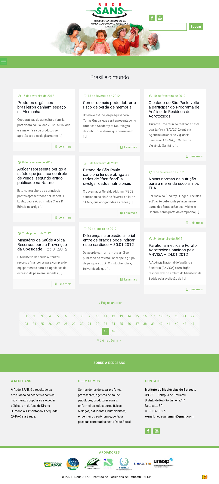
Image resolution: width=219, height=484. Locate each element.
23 (26, 324)
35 (121, 324)
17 (153, 316)
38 (145, 324)
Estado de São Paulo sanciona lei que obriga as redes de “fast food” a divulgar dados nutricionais (107, 176)
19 (168, 316)
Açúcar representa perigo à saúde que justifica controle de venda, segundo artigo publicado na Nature (42, 176)
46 (113, 331)
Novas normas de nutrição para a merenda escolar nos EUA (174, 183)
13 (121, 316)
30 (81, 324)
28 (66, 324)
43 (184, 324)
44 (192, 324)
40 (161, 324)
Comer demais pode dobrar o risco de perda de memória (109, 105)
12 (113, 316)
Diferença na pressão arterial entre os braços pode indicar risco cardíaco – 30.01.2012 (109, 240)
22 (192, 316)
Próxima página (109, 340)
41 (168, 324)
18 (161, 316)
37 (137, 324)
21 (184, 316)
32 (97, 324)
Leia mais (65, 146)
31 (89, 324)
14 (129, 316)
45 (105, 331)
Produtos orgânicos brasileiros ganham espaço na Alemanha (41, 107)
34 (113, 324)
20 (176, 316)
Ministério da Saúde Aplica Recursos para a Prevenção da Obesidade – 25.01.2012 (42, 245)
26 (50, 324)
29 (73, 324)
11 (105, 316)
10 (97, 316)
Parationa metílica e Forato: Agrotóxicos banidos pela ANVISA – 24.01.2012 (173, 250)
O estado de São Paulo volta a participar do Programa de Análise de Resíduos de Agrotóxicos (174, 109)
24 (34, 324)
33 (105, 324)
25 (42, 324)
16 (145, 316)
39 (153, 324)
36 (129, 324)
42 (176, 324)
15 (137, 316)
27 (58, 324)
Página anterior (109, 303)
